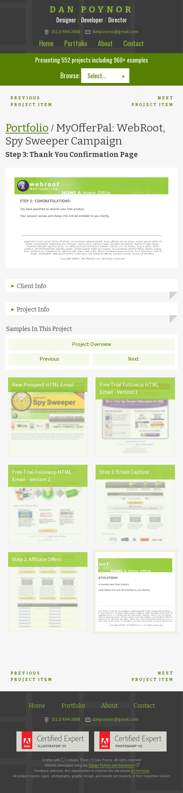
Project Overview (91, 344)
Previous (49, 359)
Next (133, 359)
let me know (140, 771)
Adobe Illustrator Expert (52, 741)
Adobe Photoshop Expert (130, 741)
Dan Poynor (92, 9)
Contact (133, 43)
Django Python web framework (111, 765)
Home (46, 43)
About (105, 43)
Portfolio (75, 43)
